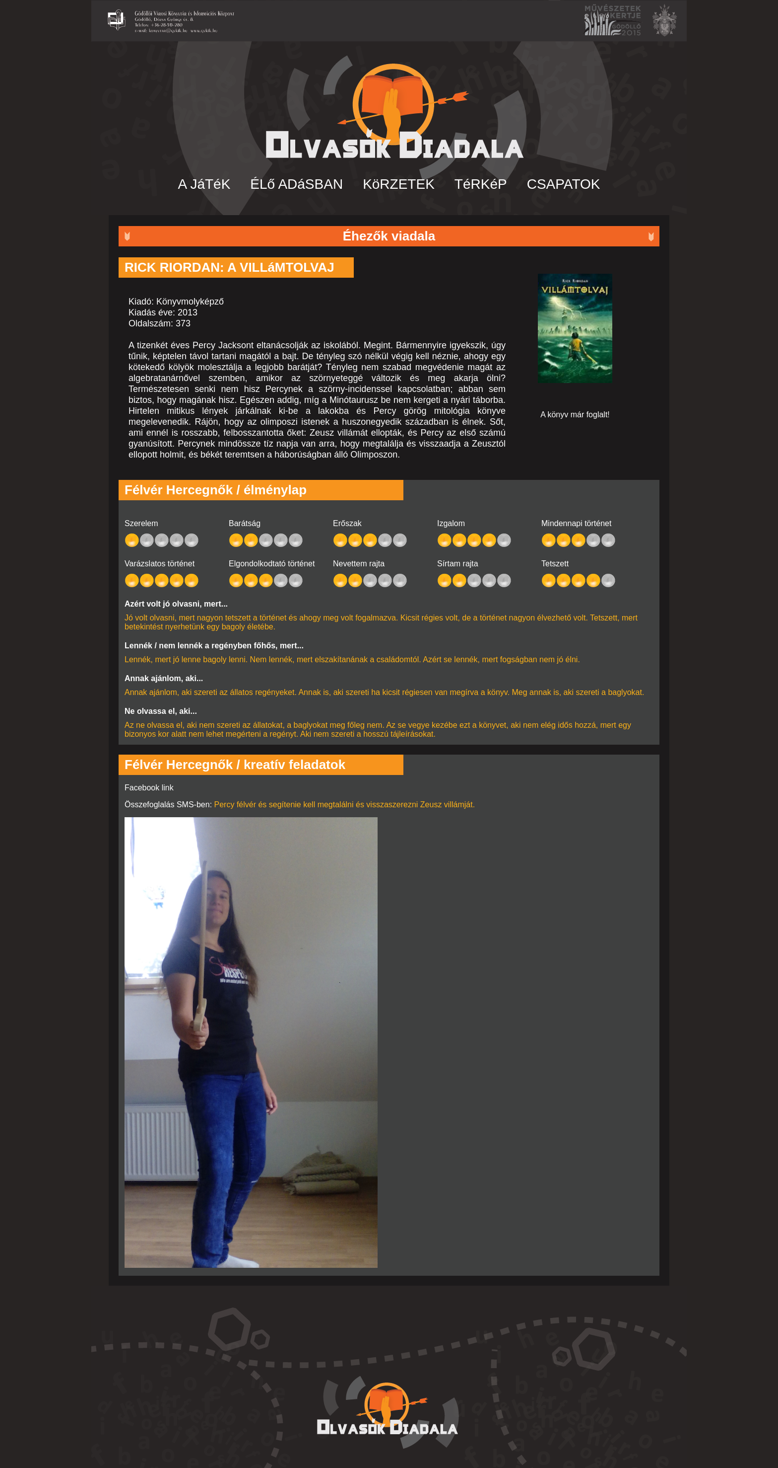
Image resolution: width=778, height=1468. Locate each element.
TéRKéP (480, 184)
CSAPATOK (563, 184)
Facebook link (149, 787)
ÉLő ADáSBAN (296, 184)
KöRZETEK (399, 184)
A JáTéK (204, 184)
